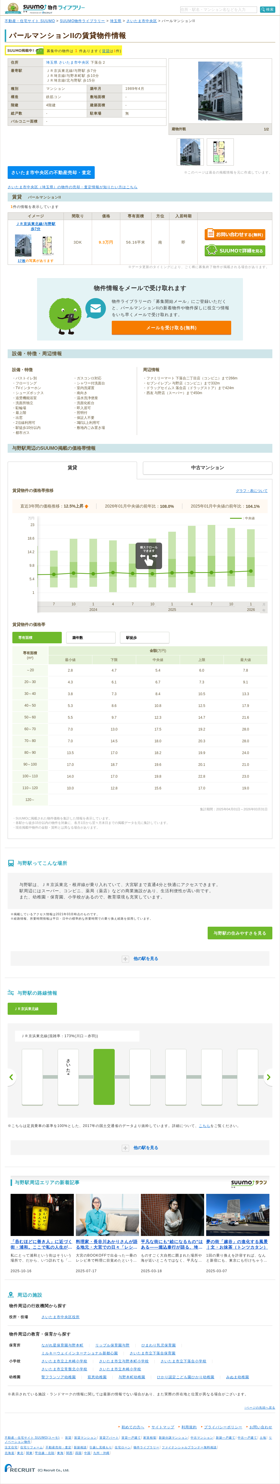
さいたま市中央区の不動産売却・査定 (51, 172)
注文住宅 (11, 1447)
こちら (204, 1126)
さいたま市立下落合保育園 (153, 1353)
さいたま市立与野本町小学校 (124, 1361)
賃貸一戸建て (131, 1437)
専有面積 (25, 638)
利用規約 (189, 1427)
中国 (87, 1453)
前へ (12, 1077)
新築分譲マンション (173, 1437)
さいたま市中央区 (141, 21)
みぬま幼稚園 (237, 1377)
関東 (29, 1453)
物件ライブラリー (146, 1447)
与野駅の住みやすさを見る (240, 933)
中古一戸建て (247, 1437)
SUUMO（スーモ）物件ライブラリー (45, 8)
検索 (270, 9)
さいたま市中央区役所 (60, 1317)
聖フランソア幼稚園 (58, 1377)
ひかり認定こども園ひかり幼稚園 (185, 1377)
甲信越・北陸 (44, 1453)
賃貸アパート (109, 1437)
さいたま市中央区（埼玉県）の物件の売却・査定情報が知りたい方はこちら (73, 187)
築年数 (77, 638)
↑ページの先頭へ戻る (259, 1407)
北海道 (9, 1453)
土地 (263, 1437)
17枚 (21, 260)
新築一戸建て (225, 1437)
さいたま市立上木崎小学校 (64, 1361)
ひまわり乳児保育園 (158, 1345)
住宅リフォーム (31, 1447)
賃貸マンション (85, 1437)
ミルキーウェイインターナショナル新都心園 (79, 1353)
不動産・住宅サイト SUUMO (30, 21)
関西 (69, 1453)
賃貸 (106, 51)
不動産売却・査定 (58, 1447)
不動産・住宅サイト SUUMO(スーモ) (32, 1437)
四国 (78, 1453)
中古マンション (202, 1437)
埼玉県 (115, 21)
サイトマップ (162, 1427)
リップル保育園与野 (112, 1345)
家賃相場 (149, 1437)
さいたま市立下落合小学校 (183, 1361)
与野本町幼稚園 (132, 1377)
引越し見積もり (100, 1447)
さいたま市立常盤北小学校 (64, 1369)
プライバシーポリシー (223, 1427)
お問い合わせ (260, 1427)
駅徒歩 (131, 638)
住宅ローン (123, 1447)
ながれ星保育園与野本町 (62, 1345)
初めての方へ (132, 1427)
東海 (60, 1453)
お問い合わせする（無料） (235, 234)
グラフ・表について (252, 491)
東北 (20, 1453)
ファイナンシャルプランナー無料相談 (189, 1447)
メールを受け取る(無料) (171, 327)
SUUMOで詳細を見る (235, 250)
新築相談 (80, 1447)
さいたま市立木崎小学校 (120, 1369)
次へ (268, 1077)
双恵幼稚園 (97, 1377)
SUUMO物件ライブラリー (82, 21)
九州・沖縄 (101, 1453)
